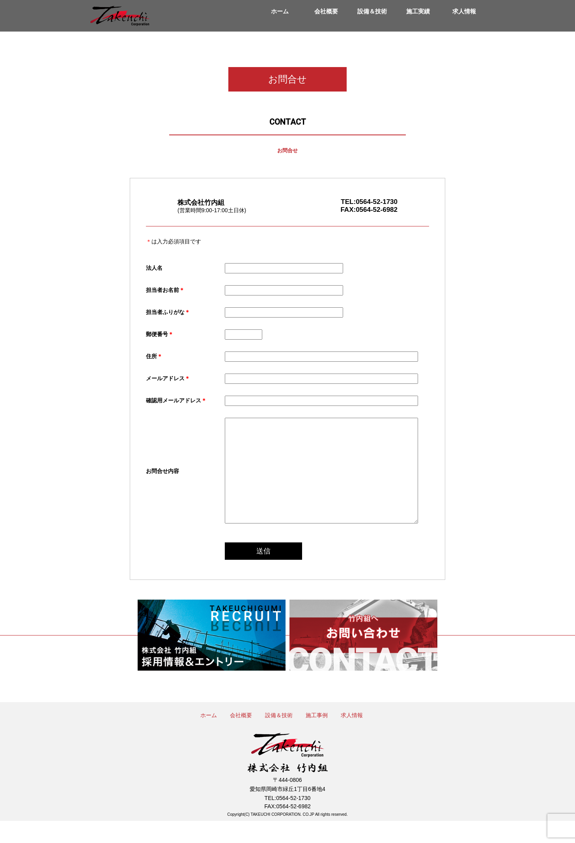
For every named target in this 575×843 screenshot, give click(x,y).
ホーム (280, 11)
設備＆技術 (372, 11)
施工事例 (317, 737)
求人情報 (464, 11)
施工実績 (418, 11)
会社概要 (326, 11)
